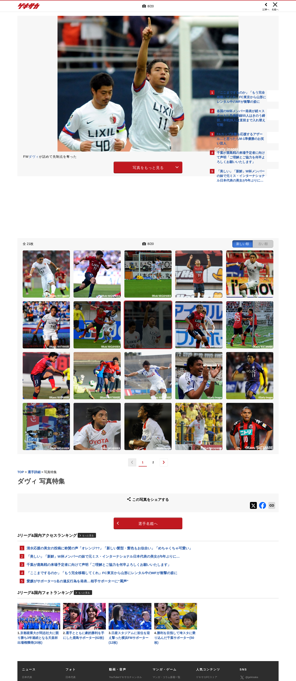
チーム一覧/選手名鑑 (207, 629)
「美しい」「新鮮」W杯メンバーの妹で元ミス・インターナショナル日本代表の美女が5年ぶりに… (103, 490)
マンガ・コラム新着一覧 (166, 614)
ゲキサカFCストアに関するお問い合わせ (209, 652)
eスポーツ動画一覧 (163, 634)
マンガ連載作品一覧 (164, 619)
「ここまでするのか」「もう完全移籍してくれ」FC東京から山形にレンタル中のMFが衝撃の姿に (102, 508)
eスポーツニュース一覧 (166, 629)
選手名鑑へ (108, 457)
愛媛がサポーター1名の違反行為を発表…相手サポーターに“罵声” (77, 516)
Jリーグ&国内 (30, 619)
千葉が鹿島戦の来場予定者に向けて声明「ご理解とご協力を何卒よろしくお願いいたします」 (99, 499)
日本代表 (27, 614)
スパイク (27, 634)
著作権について (101, 647)
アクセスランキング (207, 619)
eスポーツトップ (162, 624)
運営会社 (121, 647)
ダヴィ (34, 156)
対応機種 (82, 647)
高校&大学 (28, 624)
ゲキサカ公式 (250, 621)
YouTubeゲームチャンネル (255, 634)
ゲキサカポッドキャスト (123, 629)
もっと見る (88, 468)
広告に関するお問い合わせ (78, 652)
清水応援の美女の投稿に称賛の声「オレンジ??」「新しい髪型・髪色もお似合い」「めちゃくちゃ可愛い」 (109, 481)
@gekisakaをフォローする (235, 254)
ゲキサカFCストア (206, 614)
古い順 (183, 243)
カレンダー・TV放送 (207, 624)
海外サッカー (29, 629)
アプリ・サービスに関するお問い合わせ (158, 652)
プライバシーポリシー (180, 647)
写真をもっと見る (108, 167)
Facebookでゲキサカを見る (236, 263)
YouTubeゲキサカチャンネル (125, 614)
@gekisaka (249, 614)
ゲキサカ (28, 7)
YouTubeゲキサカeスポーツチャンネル (126, 622)
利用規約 (157, 647)
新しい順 (162, 243)
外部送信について (209, 647)
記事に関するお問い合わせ (114, 652)
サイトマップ (139, 647)
